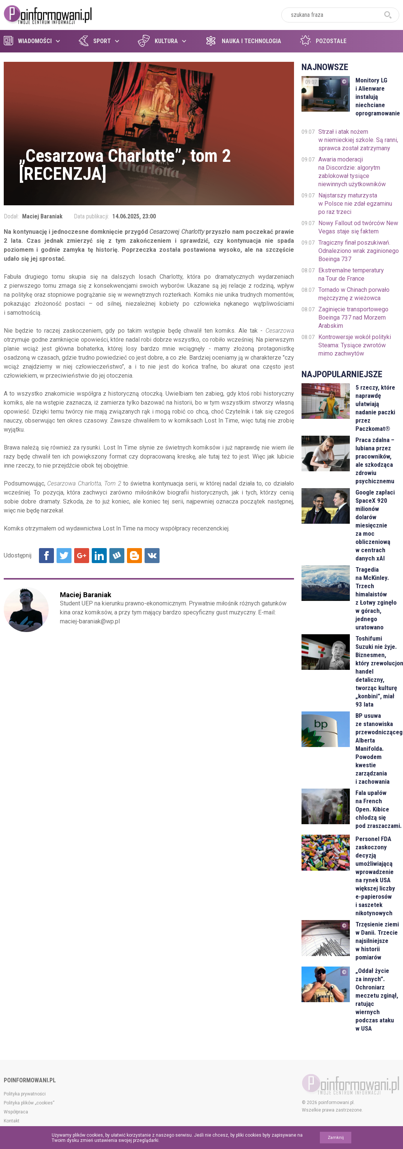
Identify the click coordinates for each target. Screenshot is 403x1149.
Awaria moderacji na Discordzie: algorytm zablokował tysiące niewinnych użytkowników (352, 172)
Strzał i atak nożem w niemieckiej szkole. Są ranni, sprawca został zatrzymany (358, 140)
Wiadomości (28, 41)
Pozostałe (323, 41)
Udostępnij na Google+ (81, 555)
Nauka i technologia (243, 41)
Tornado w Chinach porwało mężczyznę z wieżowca (354, 294)
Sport (95, 41)
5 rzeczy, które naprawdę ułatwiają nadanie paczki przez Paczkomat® (375, 408)
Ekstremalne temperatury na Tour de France (351, 274)
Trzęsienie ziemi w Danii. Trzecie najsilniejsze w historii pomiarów (377, 940)
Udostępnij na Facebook (46, 555)
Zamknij (336, 1137)
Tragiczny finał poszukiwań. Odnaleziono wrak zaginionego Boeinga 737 (358, 251)
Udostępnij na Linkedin (99, 555)
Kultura (158, 41)
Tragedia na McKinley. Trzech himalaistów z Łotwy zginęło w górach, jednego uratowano (376, 598)
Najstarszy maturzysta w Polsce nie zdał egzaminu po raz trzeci (355, 203)
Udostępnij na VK (152, 555)
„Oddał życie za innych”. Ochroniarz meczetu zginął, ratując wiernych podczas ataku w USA (376, 999)
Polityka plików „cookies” (29, 1103)
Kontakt (11, 1121)
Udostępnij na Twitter (64, 555)
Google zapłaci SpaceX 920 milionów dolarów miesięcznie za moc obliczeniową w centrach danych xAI (375, 525)
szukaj (388, 14)
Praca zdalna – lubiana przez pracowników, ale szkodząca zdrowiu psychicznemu (374, 460)
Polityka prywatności (25, 1094)
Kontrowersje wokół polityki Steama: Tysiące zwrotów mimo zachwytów (354, 345)
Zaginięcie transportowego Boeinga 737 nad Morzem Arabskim (353, 317)
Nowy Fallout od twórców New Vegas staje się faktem (358, 227)
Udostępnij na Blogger (134, 555)
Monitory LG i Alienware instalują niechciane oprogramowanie (377, 96)
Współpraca (16, 1112)
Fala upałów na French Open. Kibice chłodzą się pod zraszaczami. (377, 809)
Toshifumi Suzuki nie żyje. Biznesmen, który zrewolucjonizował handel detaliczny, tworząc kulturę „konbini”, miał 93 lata (377, 671)
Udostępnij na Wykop (116, 555)
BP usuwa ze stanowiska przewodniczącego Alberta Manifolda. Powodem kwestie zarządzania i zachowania (377, 748)
